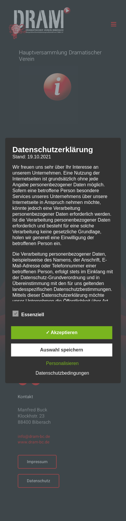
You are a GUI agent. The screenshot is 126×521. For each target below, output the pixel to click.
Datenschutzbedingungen (62, 373)
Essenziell (28, 314)
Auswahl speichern (61, 349)
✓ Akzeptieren (62, 332)
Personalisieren (62, 363)
